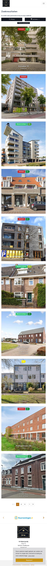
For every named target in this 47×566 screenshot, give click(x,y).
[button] (23, 23)
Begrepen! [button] (29, 560)
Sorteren (35, 19)
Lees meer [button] (31, 556)
